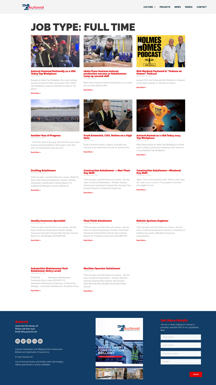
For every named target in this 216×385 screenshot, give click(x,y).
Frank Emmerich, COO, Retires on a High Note (108, 136)
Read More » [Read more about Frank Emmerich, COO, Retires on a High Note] (89, 152)
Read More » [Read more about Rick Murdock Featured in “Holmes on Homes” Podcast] (142, 87)
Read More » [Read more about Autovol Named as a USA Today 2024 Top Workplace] (142, 155)
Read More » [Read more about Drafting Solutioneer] (36, 190)
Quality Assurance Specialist (48, 220)
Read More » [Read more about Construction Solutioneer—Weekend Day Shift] (142, 190)
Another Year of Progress (46, 135)
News (178, 7)
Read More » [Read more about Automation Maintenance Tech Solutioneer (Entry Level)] (36, 291)
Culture (150, 7)
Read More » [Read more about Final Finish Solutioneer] (89, 240)
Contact (202, 7)
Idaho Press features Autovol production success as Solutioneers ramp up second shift (105, 74)
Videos (189, 7)
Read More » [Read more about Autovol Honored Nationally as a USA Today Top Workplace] (36, 93)
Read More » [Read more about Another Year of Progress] (36, 152)
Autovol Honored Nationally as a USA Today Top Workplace (53, 72)
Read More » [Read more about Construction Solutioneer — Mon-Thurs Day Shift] (89, 193)
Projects (165, 7)
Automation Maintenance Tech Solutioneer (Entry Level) (49, 269)
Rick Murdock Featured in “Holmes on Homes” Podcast (159, 72)
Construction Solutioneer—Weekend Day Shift (159, 171)
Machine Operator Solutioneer (102, 268)
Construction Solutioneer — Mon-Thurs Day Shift (107, 171)
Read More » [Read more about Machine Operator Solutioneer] (89, 291)
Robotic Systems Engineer (152, 220)
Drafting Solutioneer (43, 170)
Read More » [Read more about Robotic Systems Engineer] (142, 240)
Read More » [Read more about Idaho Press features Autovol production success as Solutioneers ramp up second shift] (89, 90)
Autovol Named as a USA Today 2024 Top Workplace (159, 136)
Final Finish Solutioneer (98, 220)
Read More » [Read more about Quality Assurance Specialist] (36, 240)
